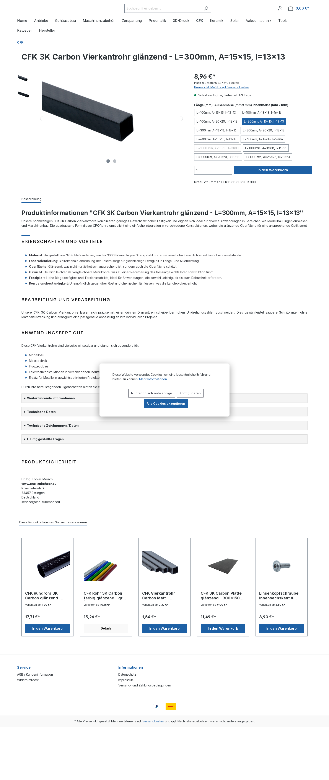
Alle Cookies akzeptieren (166, 403)
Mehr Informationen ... (154, 379)
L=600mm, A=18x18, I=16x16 (263, 152)
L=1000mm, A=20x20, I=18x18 (218, 170)
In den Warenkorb (273, 183)
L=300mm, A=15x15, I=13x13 (264, 134)
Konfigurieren (190, 393)
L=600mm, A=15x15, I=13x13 (216, 152)
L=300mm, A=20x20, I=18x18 (264, 143)
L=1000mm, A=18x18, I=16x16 (265, 161)
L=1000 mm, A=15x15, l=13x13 (218, 161)
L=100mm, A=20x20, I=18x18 (217, 134)
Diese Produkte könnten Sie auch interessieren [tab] (53, 535)
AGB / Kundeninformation (35, 674)
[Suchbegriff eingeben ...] (173, 15)
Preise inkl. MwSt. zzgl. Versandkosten (221, 100)
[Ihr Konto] (280, 15)
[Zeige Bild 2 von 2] (114, 174)
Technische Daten (41, 425)
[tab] (31, 212)
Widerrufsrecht (28, 680)
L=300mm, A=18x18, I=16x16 (216, 143)
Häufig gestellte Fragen (45, 452)
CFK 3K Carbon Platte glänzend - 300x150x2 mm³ (223, 609)
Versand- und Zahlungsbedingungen (144, 685)
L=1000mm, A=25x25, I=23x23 (268, 170)
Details (106, 641)
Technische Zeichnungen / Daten (53, 438)
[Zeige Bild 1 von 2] (108, 174)
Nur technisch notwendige (151, 393)
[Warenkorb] (298, 15)
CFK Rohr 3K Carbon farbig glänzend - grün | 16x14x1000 (105, 609)
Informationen (130, 667)
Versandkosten (153, 721)
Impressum (126, 680)
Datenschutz (127, 674)
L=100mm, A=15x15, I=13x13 (216, 126)
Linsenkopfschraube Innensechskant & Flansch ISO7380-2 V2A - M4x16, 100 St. (279, 609)
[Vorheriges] (41, 132)
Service (24, 667)
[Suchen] (217, 15)
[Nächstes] (182, 132)
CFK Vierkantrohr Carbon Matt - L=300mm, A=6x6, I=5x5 (160, 609)
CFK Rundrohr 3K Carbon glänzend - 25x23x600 (43, 609)
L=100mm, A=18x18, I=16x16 (262, 126)
